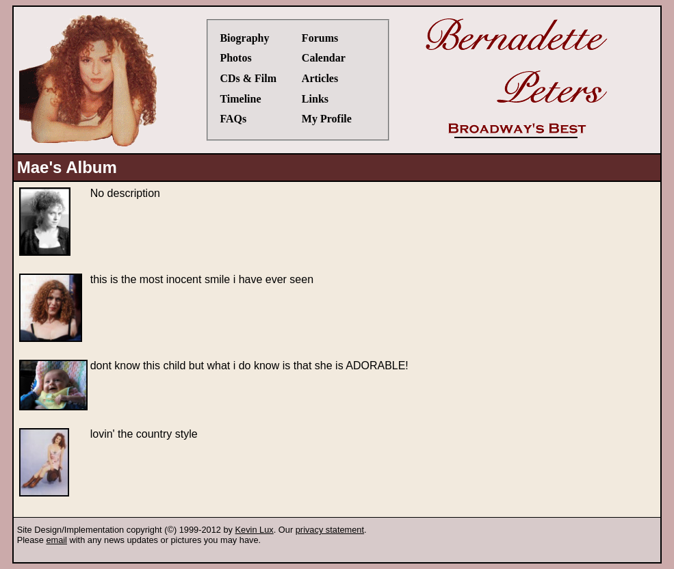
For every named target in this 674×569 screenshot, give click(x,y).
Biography (244, 38)
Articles (320, 78)
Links (315, 99)
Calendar (324, 58)
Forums (320, 38)
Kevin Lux (254, 530)
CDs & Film (248, 78)
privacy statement (330, 530)
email (56, 540)
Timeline (240, 99)
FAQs (233, 118)
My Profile (327, 118)
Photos (235, 58)
